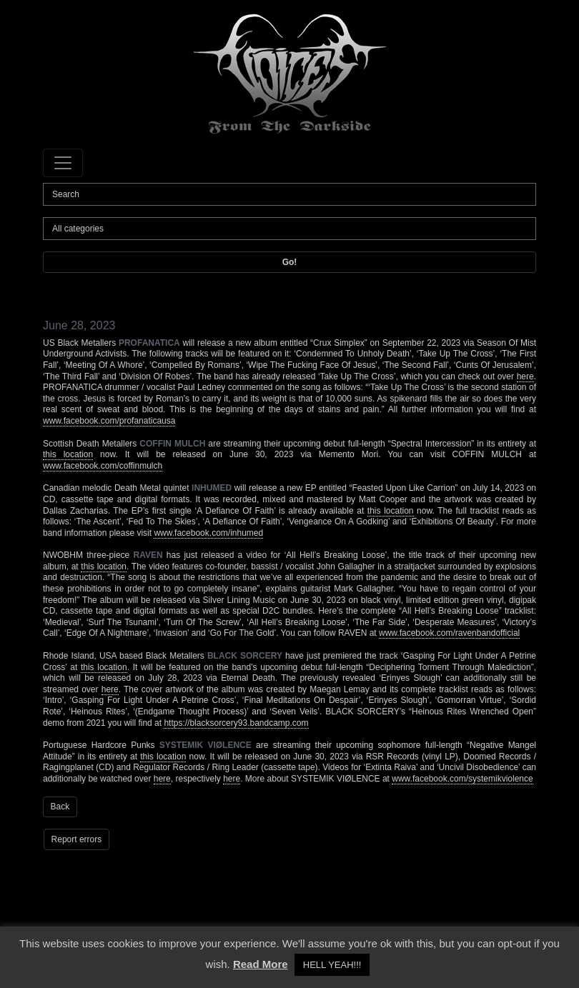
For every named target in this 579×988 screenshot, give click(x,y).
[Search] (289, 194)
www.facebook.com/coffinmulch (102, 466)
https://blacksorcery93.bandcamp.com (236, 723)
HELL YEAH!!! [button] (332, 964)
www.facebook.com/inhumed (208, 533)
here (525, 376)
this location (68, 454)
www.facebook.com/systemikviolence (462, 779)
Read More (260, 964)
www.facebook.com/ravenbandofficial (449, 633)
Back (60, 807)
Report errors (76, 839)
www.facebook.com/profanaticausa (109, 421)
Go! (289, 262)
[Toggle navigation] (63, 163)
